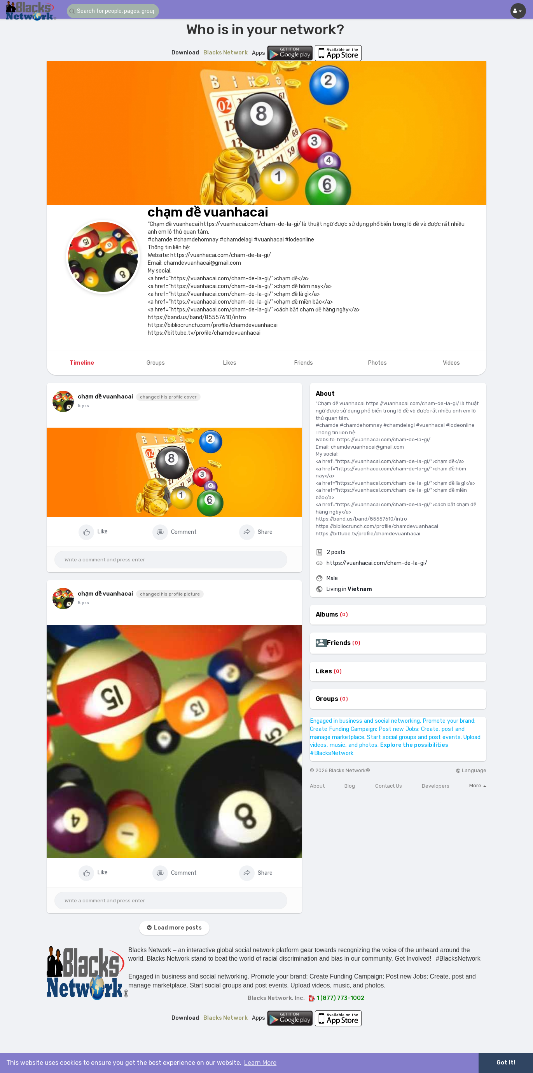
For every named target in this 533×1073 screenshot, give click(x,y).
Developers (435, 785)
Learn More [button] (260, 1062)
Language (471, 770)
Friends (339, 643)
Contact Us (388, 785)
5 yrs (83, 405)
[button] (113, 11)
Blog (349, 785)
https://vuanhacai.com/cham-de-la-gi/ (377, 563)
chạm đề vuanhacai (208, 212)
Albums (327, 615)
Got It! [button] (505, 1062)
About (317, 785)
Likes (324, 671)
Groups (327, 699)
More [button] (477, 785)
